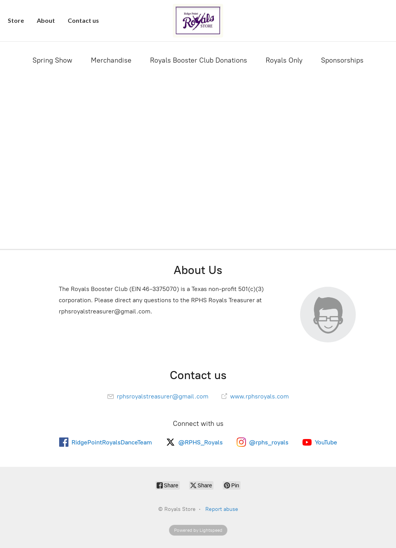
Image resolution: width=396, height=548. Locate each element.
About (46, 20)
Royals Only (284, 60)
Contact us (83, 20)
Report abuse (221, 509)
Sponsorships (342, 60)
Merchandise (111, 60)
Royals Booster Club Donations (198, 60)
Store (16, 20)
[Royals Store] (198, 20)
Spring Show (52, 60)
